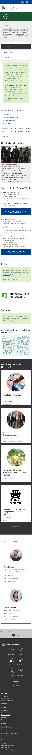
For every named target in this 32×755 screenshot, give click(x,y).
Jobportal (4, 731)
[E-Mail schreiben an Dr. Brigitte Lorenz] (10, 620)
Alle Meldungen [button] (16, 527)
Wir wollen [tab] (6, 57)
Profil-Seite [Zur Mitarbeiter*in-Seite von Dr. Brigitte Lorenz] (10, 614)
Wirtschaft (4, 703)
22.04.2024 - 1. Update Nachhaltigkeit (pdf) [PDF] (16, 131)
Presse (3, 729)
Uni (2, 2)
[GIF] (16, 345)
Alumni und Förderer (7, 701)
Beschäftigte (5, 698)
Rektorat (3, 743)
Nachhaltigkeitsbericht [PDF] (9, 117)
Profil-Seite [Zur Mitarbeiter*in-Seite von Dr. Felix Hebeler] (10, 575)
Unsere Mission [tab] (7, 52)
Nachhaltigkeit (7, 114)
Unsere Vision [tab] (7, 47)
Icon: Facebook (11, 650)
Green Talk (6, 123)
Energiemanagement (9, 120)
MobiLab (6, 230)
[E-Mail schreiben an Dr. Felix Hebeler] (10, 581)
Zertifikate (4, 717)
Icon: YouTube (11, 670)
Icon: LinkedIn (20, 670)
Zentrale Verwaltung (7, 750)
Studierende (4, 696)
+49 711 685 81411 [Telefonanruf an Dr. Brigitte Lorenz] (12, 617)
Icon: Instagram (20, 650)
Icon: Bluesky (11, 660)
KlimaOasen (6, 203)
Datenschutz (5, 713)
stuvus (5, 221)
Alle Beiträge (7, 137)
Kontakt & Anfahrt (6, 727)
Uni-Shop (4, 735)
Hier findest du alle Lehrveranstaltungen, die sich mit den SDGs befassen (16, 211)
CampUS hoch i (8, 232)
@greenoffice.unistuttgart (10, 279)
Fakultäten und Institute (8, 745)
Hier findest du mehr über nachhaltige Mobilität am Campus (16, 252)
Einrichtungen (5, 747)
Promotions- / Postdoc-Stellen (10, 733)
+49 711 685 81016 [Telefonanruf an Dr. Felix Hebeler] (12, 578)
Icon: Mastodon (20, 660)
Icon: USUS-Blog (16, 681)
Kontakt (16, 635)
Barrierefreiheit (5, 715)
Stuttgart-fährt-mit (19, 246)
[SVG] (16, 295)
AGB (2, 719)
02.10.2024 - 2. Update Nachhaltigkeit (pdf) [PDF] (16, 128)
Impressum (4, 710)
